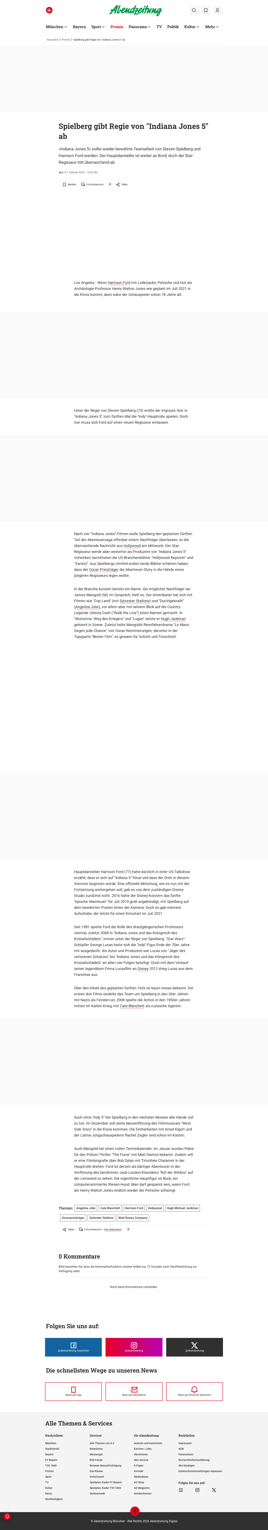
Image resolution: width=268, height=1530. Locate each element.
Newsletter (96, 1448)
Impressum (185, 1443)
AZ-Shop (139, 1482)
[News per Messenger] (73, 1391)
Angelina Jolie (87, 607)
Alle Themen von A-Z (102, 1443)
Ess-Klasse (96, 1471)
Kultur (48, 1487)
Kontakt (138, 1471)
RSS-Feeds (96, 1459)
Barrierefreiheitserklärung (194, 1459)
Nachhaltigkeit (54, 1499)
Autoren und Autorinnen (148, 1443)
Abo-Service (141, 1459)
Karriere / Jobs (142, 1448)
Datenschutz (185, 1454)
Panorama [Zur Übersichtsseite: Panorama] (138, 26)
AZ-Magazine (142, 1487)
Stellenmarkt (97, 1493)
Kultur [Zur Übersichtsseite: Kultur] (190, 26)
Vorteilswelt (97, 1476)
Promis (66, 39)
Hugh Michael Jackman (182, 1208)
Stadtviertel (52, 1448)
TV (47, 1482)
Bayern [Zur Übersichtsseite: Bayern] (79, 26)
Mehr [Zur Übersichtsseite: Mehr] (210, 26)
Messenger (96, 1454)
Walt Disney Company (132, 1218)
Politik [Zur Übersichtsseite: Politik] (173, 26)
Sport (48, 1476)
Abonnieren (141, 1454)
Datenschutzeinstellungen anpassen (200, 1471)
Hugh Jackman (173, 619)
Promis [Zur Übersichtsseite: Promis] (117, 26)
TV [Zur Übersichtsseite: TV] (159, 26)
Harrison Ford (119, 282)
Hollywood (132, 545)
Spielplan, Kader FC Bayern (106, 1482)
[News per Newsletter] (134, 1391)
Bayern (49, 1454)
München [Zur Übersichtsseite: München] (54, 26)
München (50, 1443)
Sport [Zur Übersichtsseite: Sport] (96, 26)
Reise (48, 1493)
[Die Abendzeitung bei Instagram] (134, 1347)
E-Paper (138, 1465)
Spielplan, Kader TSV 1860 (105, 1487)
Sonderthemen (142, 1493)
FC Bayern (51, 1459)
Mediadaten (141, 1476)
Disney (143, 968)
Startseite (52, 39)
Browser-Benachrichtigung (105, 1465)
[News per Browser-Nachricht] (194, 1391)
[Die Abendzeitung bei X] (194, 1347)
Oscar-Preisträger (104, 569)
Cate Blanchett (132, 1006)
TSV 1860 (51, 1465)
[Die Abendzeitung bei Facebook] (73, 1347)
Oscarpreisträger (73, 1218)
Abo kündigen (186, 1465)
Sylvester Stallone (134, 601)
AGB (181, 1448)
